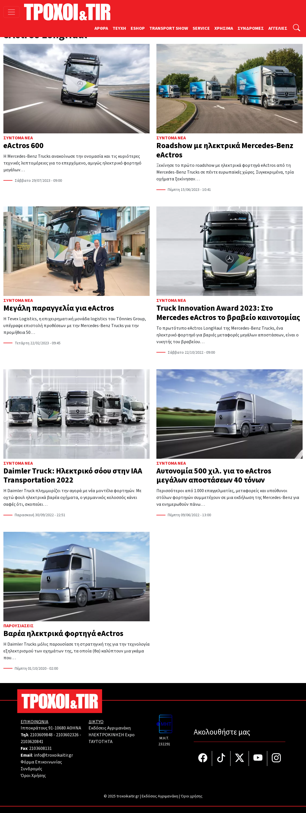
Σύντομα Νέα (18, 138)
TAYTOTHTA (101, 742)
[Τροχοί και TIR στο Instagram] (276, 758)
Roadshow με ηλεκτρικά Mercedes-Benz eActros (224, 150)
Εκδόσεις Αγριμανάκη (110, 728)
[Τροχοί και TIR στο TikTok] (221, 758)
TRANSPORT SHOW (168, 28)
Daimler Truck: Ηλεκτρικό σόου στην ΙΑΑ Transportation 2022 (72, 476)
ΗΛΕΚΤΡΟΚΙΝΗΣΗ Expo (112, 735)
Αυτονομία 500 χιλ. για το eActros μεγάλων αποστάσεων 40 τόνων (213, 476)
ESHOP (138, 28)
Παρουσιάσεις (18, 626)
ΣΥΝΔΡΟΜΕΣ (251, 28)
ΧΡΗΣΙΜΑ (223, 28)
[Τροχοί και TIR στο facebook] (203, 758)
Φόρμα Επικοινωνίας (41, 762)
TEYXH (119, 28)
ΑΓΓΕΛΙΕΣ (277, 28)
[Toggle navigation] (11, 12)
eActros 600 (23, 145)
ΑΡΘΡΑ (101, 28)
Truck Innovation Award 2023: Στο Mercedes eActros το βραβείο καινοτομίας (228, 313)
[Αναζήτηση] (297, 28)
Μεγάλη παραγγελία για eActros (58, 308)
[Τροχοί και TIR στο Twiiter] (239, 758)
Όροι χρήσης (191, 796)
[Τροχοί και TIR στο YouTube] (258, 758)
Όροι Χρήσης (33, 776)
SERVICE (201, 28)
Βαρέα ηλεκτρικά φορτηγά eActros (63, 633)
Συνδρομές (31, 769)
